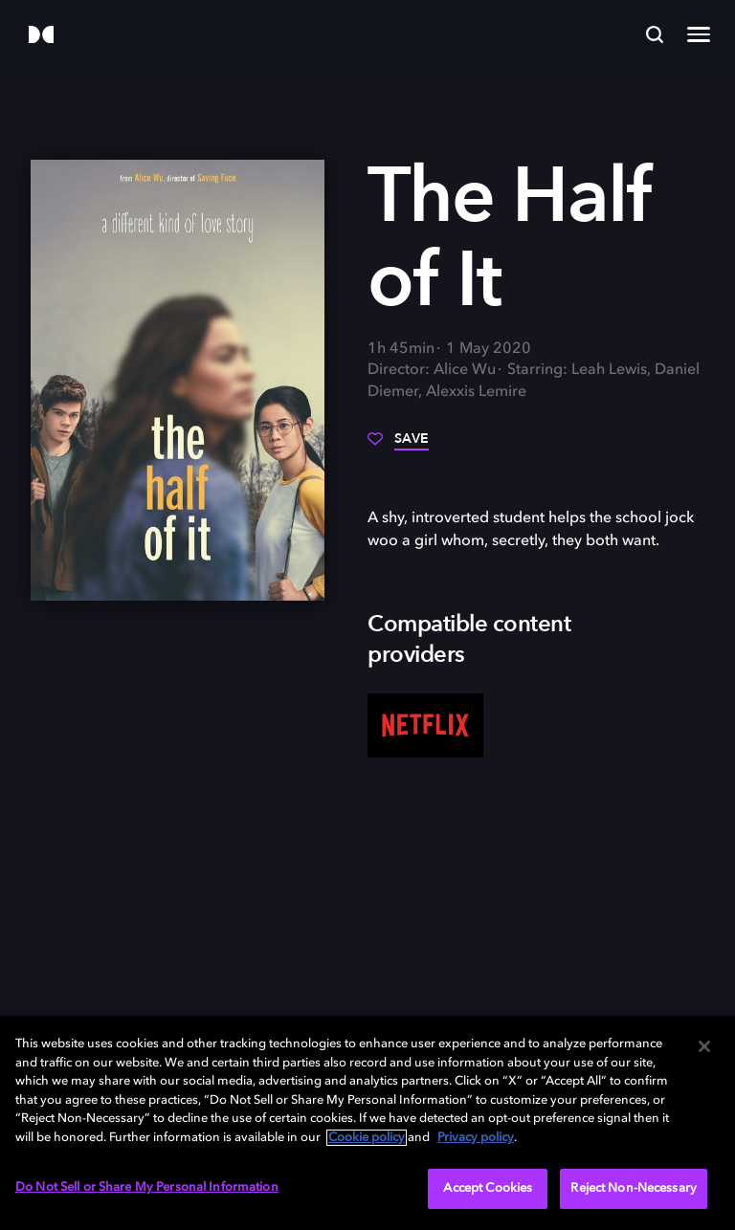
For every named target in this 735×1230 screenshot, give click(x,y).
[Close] (704, 1046)
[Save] (398, 445)
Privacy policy (475, 1137)
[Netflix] (425, 725)
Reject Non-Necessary (633, 1188)
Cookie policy (366, 1137)
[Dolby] (41, 36)
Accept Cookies (487, 1188)
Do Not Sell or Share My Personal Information (146, 1187)
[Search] (655, 34)
